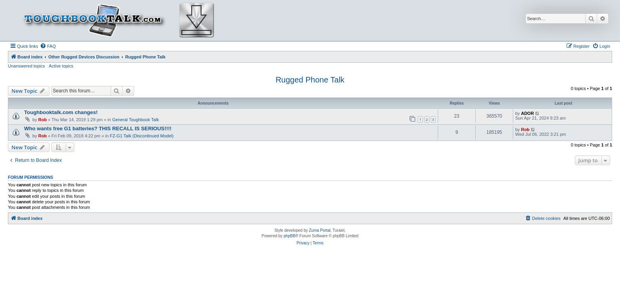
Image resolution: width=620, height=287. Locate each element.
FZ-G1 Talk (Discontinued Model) (142, 135)
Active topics (61, 66)
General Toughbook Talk (135, 119)
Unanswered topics (26, 66)
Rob (42, 119)
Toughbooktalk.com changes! (61, 112)
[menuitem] (48, 46)
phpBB (289, 236)
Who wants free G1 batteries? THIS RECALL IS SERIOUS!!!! (98, 128)
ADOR (527, 113)
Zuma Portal (319, 230)
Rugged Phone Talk (310, 79)
